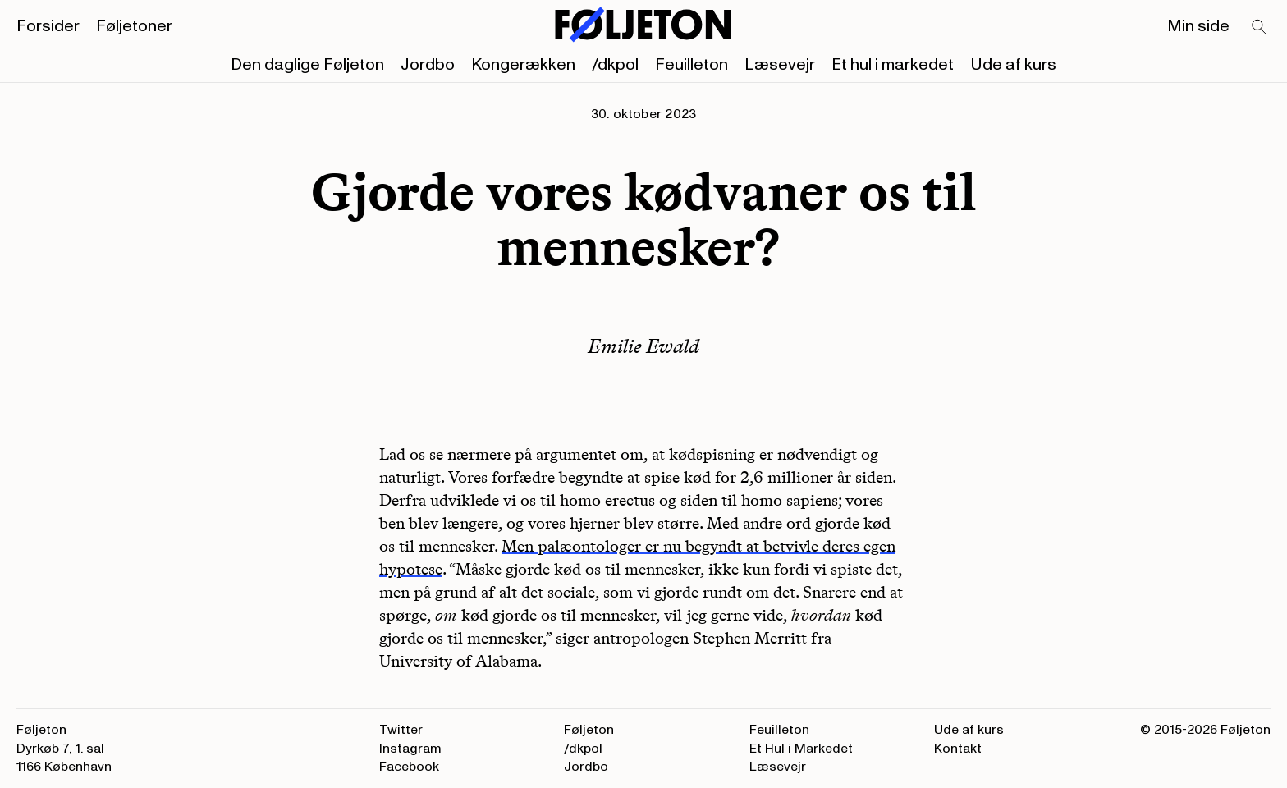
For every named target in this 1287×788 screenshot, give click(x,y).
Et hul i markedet (892, 64)
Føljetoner (134, 26)
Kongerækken (523, 64)
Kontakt (958, 749)
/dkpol (615, 64)
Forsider (48, 26)
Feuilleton (691, 64)
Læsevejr (779, 64)
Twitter (401, 730)
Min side (1198, 26)
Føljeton (589, 730)
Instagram (410, 749)
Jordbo (428, 64)
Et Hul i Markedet (801, 749)
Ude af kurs (1013, 64)
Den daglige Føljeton (307, 64)
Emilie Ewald (643, 346)
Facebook (409, 767)
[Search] (1260, 28)
